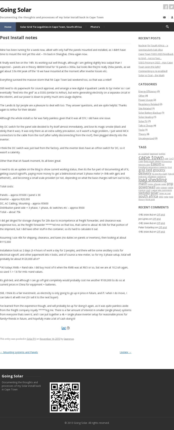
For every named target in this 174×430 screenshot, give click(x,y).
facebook (165, 6)
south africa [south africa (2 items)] (148, 196)
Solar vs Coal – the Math (151, 75)
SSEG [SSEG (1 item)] (161, 197)
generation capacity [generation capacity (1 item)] (157, 167)
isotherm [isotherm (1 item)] (161, 176)
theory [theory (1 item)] (141, 199)
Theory (142, 134)
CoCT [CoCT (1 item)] (171, 158)
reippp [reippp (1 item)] (164, 187)
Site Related (144, 108)
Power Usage (145, 100)
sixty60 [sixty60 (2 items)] (144, 193)
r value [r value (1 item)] (154, 190)
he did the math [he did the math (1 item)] (159, 174)
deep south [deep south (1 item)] (149, 161)
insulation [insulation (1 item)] (152, 176)
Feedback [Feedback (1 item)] (143, 167)
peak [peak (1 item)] (163, 184)
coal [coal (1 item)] (166, 158)
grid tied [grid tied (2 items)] (145, 170)
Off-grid (161, 214)
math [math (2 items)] (142, 183)
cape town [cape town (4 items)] (151, 157)
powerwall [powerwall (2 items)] (146, 187)
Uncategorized (146, 138)
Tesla (141, 129)
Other (141, 95)
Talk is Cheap (145, 125)
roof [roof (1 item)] (148, 190)
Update (125, 352)
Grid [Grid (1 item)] (170, 167)
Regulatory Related (148, 104)
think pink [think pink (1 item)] (150, 199)
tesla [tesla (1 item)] (171, 197)
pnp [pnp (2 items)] (170, 183)
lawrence (69, 338)
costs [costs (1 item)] (140, 161)
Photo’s (95, 26)
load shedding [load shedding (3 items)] (152, 180)
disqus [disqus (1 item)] (158, 161)
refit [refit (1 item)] (158, 187)
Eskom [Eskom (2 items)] (156, 164)
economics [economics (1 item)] (166, 161)
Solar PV (31, 338)
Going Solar (15, 10)
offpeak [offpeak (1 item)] (157, 184)
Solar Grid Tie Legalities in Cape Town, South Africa (51, 26)
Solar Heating (145, 117)
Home (7, 26)
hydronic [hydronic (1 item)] (142, 176)
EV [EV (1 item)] (163, 164)
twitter (171, 6)
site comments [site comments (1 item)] (165, 190)
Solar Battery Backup (149, 112)
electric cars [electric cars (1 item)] (144, 164)
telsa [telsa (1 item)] (166, 197)
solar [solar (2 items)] (155, 193)
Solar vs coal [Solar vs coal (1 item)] (165, 193)
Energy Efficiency (147, 91)
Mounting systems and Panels (19, 352)
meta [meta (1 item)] (150, 184)
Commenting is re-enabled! (152, 71)
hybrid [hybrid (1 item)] (171, 174)
